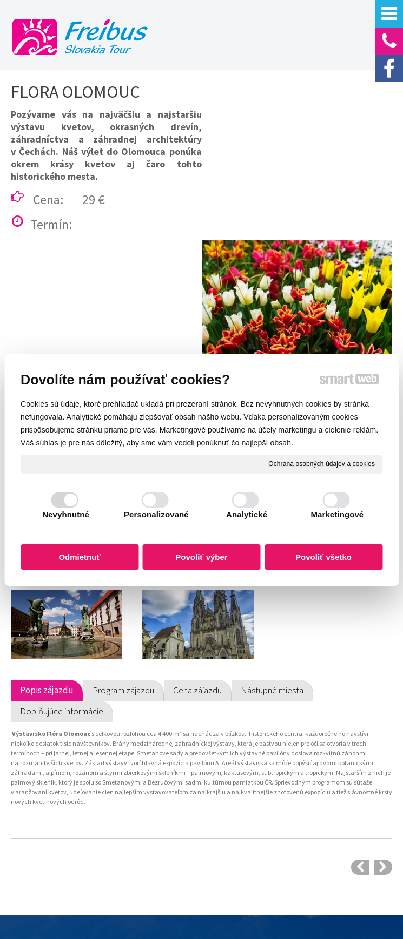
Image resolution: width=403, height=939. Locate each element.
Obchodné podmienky (158, 790)
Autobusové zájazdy (58, 834)
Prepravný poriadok (154, 824)
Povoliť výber (201, 557)
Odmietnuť (79, 557)
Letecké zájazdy (51, 851)
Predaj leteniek (49, 868)
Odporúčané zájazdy (58, 817)
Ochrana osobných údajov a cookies (321, 463)
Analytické (246, 514)
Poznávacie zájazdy (57, 801)
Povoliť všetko (323, 557)
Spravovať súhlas (251, 905)
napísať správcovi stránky (309, 895)
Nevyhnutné (65, 514)
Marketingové (337, 514)
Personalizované (156, 514)
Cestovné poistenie (154, 807)
